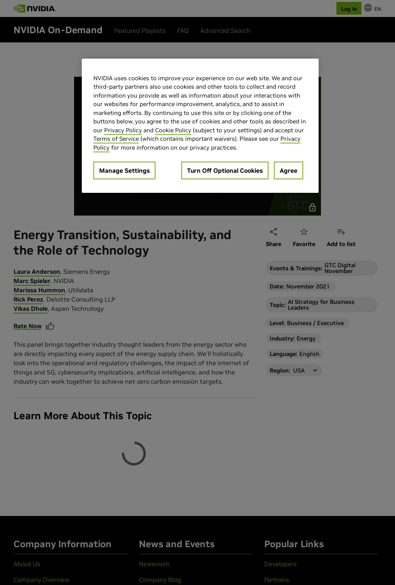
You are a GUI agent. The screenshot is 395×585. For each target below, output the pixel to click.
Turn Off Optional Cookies (225, 170)
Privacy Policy (123, 130)
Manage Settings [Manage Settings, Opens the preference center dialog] (124, 170)
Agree (288, 170)
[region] (200, 126)
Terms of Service (116, 138)
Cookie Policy (173, 130)
